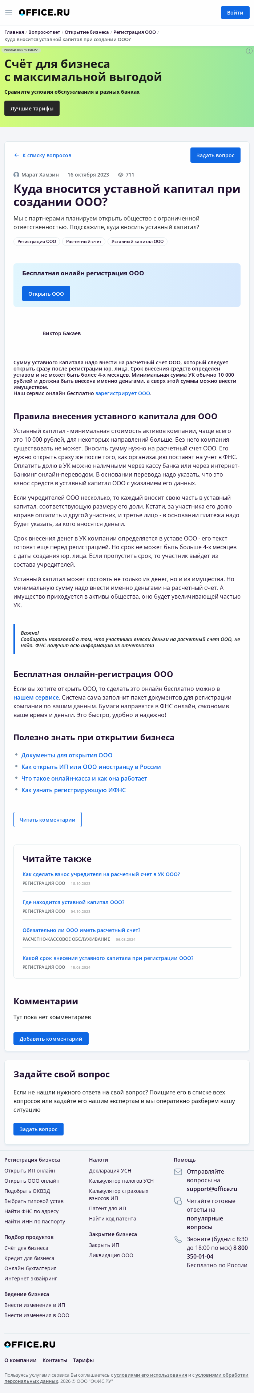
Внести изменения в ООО (36, 1315)
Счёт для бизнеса (26, 1247)
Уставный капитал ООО (138, 241)
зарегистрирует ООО (123, 393)
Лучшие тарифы (32, 108)
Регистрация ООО (36, 241)
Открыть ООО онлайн (32, 1180)
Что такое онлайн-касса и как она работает (84, 778)
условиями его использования (150, 1375)
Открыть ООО (46, 293)
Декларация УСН (110, 1170)
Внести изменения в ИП (34, 1304)
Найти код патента (112, 1218)
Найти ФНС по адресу (31, 1211)
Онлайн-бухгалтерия (30, 1268)
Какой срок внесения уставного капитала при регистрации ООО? (108, 958)
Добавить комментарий (51, 1038)
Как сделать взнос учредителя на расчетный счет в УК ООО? (101, 874)
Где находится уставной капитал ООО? (73, 902)
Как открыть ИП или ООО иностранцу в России (91, 767)
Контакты (55, 1360)
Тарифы (83, 1360)
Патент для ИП (107, 1208)
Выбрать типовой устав (34, 1201)
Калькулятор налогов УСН (121, 1180)
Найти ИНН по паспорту (34, 1221)
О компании (20, 1360)
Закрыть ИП (104, 1245)
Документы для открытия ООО (67, 755)
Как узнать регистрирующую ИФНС (73, 790)
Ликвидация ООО (111, 1255)
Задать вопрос (215, 155)
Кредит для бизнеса (29, 1258)
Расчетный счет (83, 241)
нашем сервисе (36, 697)
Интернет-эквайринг (30, 1278)
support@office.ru (212, 1189)
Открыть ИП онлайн (29, 1170)
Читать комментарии (48, 819)
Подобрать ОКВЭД (27, 1190)
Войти (235, 12)
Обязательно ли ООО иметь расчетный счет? (81, 930)
